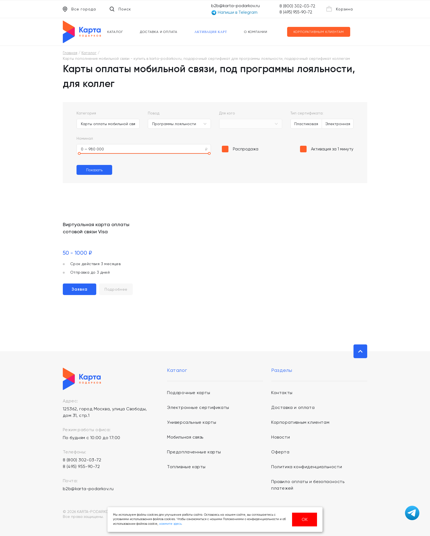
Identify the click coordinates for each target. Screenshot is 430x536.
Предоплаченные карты (194, 451)
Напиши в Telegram (234, 12)
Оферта (280, 451)
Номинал (85, 138)
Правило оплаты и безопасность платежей (307, 485)
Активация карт (210, 32)
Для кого (227, 113)
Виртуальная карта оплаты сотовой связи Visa (96, 227)
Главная (70, 52)
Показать (94, 170)
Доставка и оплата (158, 32)
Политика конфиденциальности (306, 466)
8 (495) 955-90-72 (295, 12)
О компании (255, 32)
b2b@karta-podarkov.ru (235, 5)
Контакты (282, 392)
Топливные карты (186, 466)
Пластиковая (306, 124)
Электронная (337, 124)
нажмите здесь (170, 524)
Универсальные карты (191, 422)
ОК (305, 519)
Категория (86, 113)
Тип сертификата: (306, 113)
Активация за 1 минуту (332, 149)
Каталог (115, 32)
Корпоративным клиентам (318, 32)
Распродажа (245, 149)
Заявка (79, 289)
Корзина (339, 9)
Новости (280, 437)
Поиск (120, 9)
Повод (153, 113)
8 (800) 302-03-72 (297, 6)
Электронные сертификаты (198, 407)
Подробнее (116, 289)
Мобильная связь (185, 437)
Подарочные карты (188, 392)
